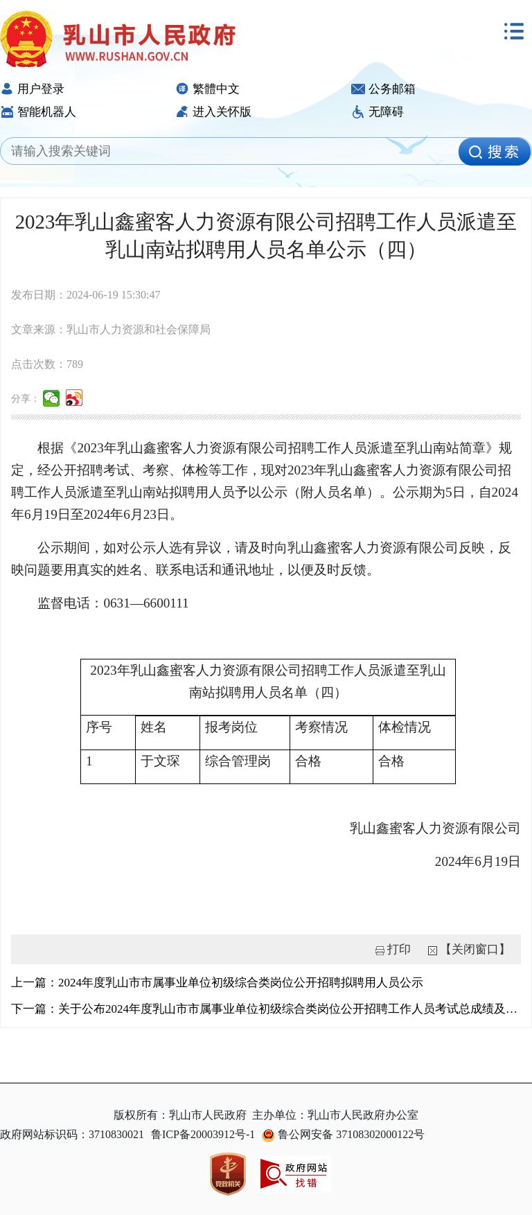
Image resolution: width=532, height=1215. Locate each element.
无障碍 (377, 111)
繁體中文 (207, 89)
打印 (399, 949)
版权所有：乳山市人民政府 (180, 1115)
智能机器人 (38, 111)
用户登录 (32, 89)
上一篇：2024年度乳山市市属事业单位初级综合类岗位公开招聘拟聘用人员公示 (217, 982)
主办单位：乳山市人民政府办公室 (335, 1115)
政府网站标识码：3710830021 (72, 1134)
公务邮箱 (383, 89)
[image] (495, 152)
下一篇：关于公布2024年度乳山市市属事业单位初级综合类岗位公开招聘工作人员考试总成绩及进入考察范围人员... (266, 1009)
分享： (25, 398)
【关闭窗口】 (475, 949)
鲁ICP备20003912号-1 (203, 1134)
